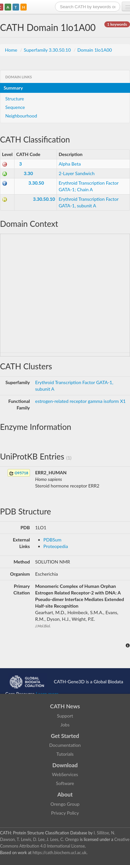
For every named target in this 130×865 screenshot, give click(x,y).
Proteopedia (55, 546)
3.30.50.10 (44, 199)
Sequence (15, 107)
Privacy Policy (65, 813)
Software (65, 783)
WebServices (65, 774)
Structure (14, 98)
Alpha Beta (70, 164)
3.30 (28, 173)
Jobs (65, 724)
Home (11, 50)
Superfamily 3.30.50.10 (48, 50)
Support (65, 716)
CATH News (65, 706)
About (65, 794)
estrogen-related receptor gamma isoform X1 (80, 401)
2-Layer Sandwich (76, 173)
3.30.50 (36, 183)
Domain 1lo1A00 (94, 50)
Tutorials (64, 754)
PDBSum (52, 539)
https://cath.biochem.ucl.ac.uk (60, 852)
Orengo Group (64, 804)
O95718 (18, 473)
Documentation (65, 745)
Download (65, 765)
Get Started (65, 735)
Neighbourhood (21, 115)
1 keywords (117, 24)
